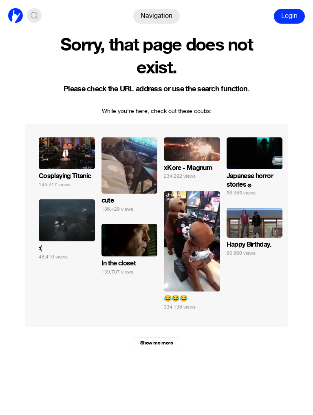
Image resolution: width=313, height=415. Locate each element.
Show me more (156, 343)
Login (289, 15)
